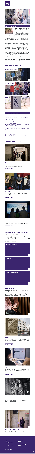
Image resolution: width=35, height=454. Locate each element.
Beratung (19, 445)
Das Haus (19, 442)
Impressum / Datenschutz (9, 445)
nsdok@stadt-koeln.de (8, 443)
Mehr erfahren (9, 168)
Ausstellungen (20, 440)
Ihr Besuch (20, 438)
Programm (19, 441)
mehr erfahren (9, 225)
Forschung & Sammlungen (22, 444)
